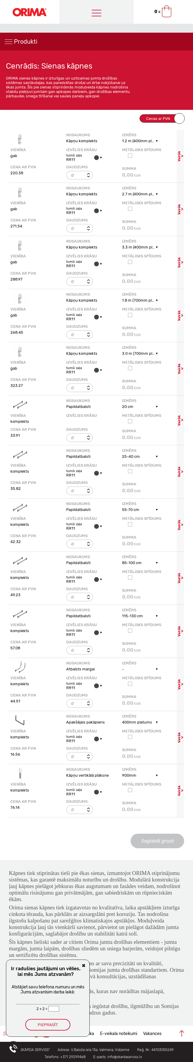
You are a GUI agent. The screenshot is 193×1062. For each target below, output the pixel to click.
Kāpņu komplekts (81, 141)
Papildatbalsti (78, 406)
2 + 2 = (42, 1009)
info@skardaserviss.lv (124, 1057)
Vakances (152, 1033)
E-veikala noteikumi (118, 1033)
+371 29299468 (73, 1057)
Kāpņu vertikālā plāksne (87, 775)
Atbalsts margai (80, 669)
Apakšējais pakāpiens (85, 722)
